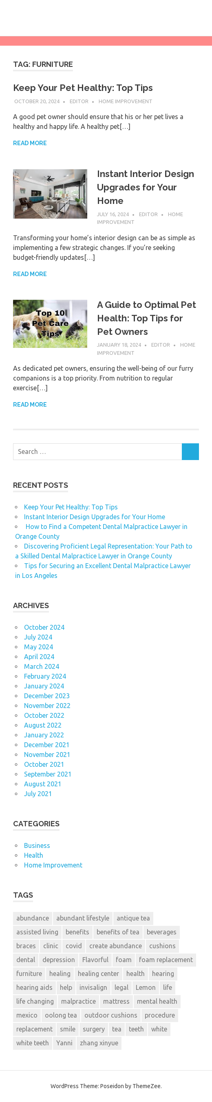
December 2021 (47, 744)
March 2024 (41, 666)
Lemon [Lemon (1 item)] (146, 987)
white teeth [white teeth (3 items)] (32, 1043)
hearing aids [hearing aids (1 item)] (34, 987)
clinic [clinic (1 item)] (50, 945)
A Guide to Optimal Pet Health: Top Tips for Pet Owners (146, 318)
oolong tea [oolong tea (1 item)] (61, 1015)
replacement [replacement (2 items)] (34, 1029)
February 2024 (45, 676)
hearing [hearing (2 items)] (163, 973)
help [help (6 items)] (66, 987)
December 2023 (47, 695)
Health (33, 855)
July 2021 (38, 793)
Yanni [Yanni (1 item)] (64, 1043)
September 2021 (48, 774)
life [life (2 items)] (167, 987)
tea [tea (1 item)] (116, 1029)
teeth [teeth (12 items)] (136, 1029)
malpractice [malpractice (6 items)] (78, 1001)
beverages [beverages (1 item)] (162, 932)
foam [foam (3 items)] (124, 959)
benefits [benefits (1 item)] (77, 932)
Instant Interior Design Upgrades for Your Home (145, 187)
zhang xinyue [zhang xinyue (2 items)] (99, 1043)
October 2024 (44, 627)
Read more (30, 143)
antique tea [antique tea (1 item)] (133, 918)
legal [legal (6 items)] (121, 987)
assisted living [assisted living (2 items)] (37, 932)
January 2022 (44, 735)
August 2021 (43, 784)
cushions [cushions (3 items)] (162, 945)
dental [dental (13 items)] (25, 959)
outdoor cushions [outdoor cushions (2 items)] (110, 1015)
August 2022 (43, 725)
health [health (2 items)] (135, 973)
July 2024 (38, 637)
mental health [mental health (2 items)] (157, 1001)
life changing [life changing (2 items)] (35, 1001)
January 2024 (44, 686)
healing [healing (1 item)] (60, 973)
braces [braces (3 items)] (26, 945)
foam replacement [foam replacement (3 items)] (166, 959)
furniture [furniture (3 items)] (29, 973)
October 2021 (44, 764)
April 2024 (39, 656)
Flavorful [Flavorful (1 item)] (95, 959)
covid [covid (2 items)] (74, 945)
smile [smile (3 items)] (67, 1029)
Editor (79, 101)
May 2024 (38, 647)
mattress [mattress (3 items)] (116, 1001)
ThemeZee (146, 1086)
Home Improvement (125, 101)
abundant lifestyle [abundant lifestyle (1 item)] (82, 918)
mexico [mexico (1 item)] (27, 1015)
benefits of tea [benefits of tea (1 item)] (118, 932)
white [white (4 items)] (159, 1029)
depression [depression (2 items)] (58, 959)
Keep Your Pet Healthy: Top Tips (83, 87)
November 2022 (47, 705)
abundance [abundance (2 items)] (32, 918)
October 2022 (44, 715)
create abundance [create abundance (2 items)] (115, 945)
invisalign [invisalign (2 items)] (93, 987)
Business (37, 845)
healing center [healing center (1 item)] (98, 973)
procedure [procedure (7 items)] (160, 1015)
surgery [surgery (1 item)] (94, 1029)
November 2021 (47, 754)
